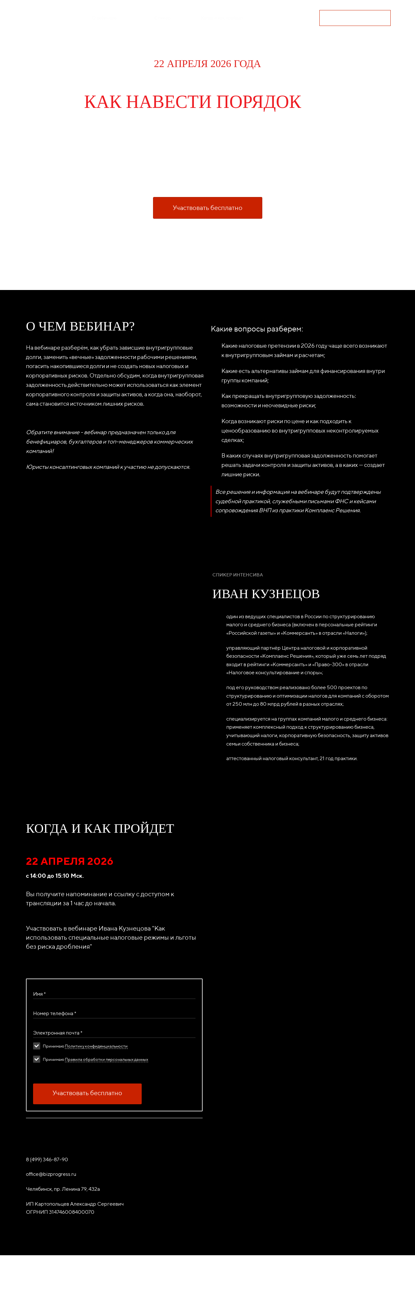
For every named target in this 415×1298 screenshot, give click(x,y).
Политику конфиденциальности (96, 1078)
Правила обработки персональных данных (106, 1091)
